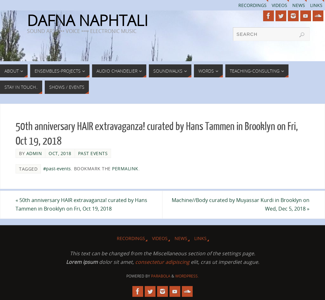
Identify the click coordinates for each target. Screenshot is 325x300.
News (298, 5)
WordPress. (187, 276)
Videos (279, 5)
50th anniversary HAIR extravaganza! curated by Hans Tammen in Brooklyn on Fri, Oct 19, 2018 (81, 204)
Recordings (252, 5)
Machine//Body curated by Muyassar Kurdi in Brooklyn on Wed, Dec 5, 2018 (240, 204)
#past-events (57, 169)
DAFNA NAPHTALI (87, 20)
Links (316, 5)
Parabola (160, 276)
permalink (125, 169)
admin (34, 153)
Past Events (93, 153)
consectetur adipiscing (162, 261)
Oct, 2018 (60, 153)
